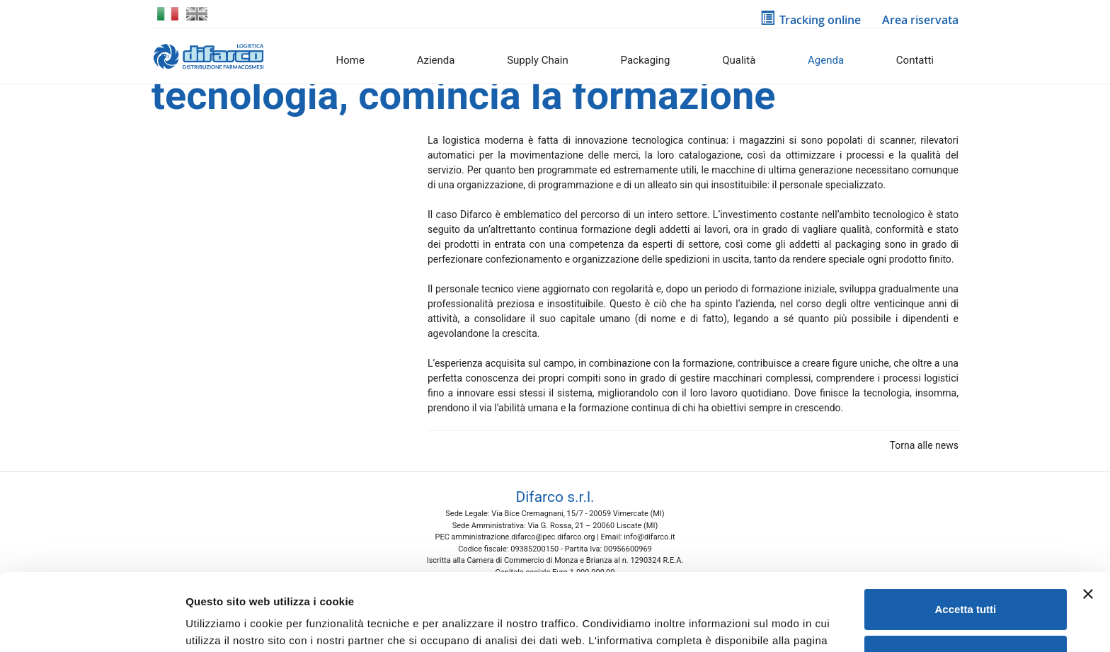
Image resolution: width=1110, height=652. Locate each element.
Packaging (645, 60)
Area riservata (918, 20)
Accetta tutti (966, 537)
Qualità (738, 60)
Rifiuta (966, 583)
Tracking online (810, 20)
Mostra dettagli (223, 624)
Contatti (915, 60)
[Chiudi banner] (1088, 522)
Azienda (436, 60)
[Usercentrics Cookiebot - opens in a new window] (92, 624)
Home (350, 60)
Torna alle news (921, 445)
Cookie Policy (222, 585)
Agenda (826, 60)
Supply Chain (537, 60)
